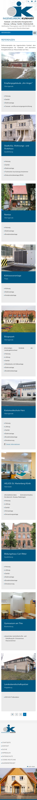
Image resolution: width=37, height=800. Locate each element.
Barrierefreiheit (8, 763)
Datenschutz (7, 756)
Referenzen (5, 33)
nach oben (31, 767)
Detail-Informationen (13, 444)
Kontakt (5, 746)
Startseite (6, 743)
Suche (4, 749)
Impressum (6, 753)
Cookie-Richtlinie (9, 760)
